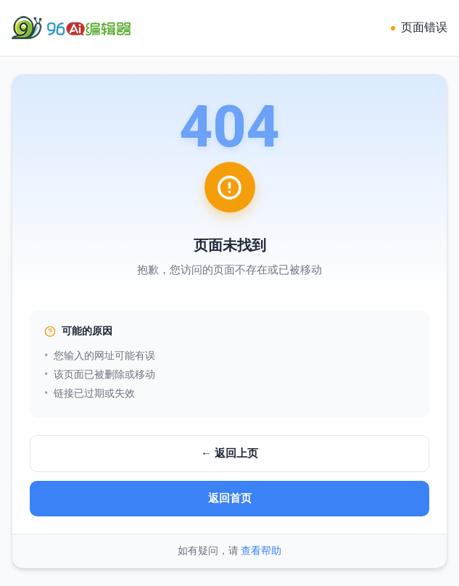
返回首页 (230, 498)
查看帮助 (261, 550)
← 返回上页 (229, 453)
